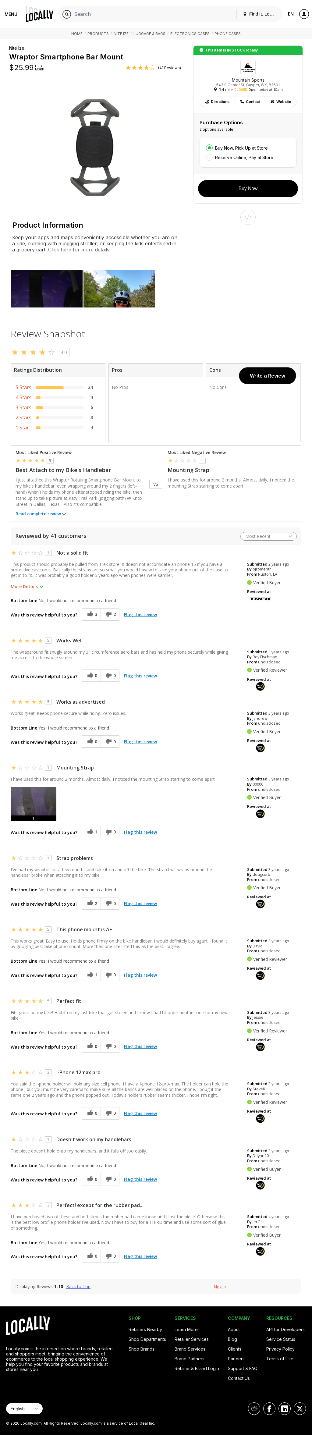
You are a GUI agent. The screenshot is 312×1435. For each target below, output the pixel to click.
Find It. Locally (261, 13)
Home (77, 33)
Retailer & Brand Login (197, 1368)
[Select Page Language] (24, 1408)
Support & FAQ (242, 1368)
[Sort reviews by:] (268, 536)
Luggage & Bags (149, 33)
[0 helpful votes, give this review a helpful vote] (91, 676)
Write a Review (267, 376)
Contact (250, 101)
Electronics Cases (190, 33)
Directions (217, 101)
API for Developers (285, 1329)
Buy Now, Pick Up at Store (241, 148)
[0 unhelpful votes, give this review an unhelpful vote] (110, 676)
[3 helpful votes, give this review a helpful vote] (91, 614)
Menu (11, 14)
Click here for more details (78, 250)
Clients (234, 1349)
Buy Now (248, 188)
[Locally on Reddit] (254, 1408)
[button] (33, 804)
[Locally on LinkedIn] (284, 1408)
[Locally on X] (300, 1408)
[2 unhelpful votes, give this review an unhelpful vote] (110, 614)
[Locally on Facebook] (269, 1408)
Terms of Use (279, 1358)
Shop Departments (147, 1339)
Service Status (280, 1339)
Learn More (186, 1329)
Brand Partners (189, 1358)
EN (291, 13)
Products (98, 33)
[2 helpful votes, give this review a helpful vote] (91, 903)
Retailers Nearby (145, 1329)
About (234, 1329)
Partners (236, 1358)
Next (220, 1287)
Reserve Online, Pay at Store (244, 157)
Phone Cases (227, 33)
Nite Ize (121, 33)
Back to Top (78, 1286)
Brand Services (190, 1349)
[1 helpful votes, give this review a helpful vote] (91, 832)
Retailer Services (192, 1339)
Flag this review (140, 614)
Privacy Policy (280, 1349)
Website (280, 101)
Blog (232, 1339)
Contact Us (239, 1378)
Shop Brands (141, 1349)
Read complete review (41, 514)
